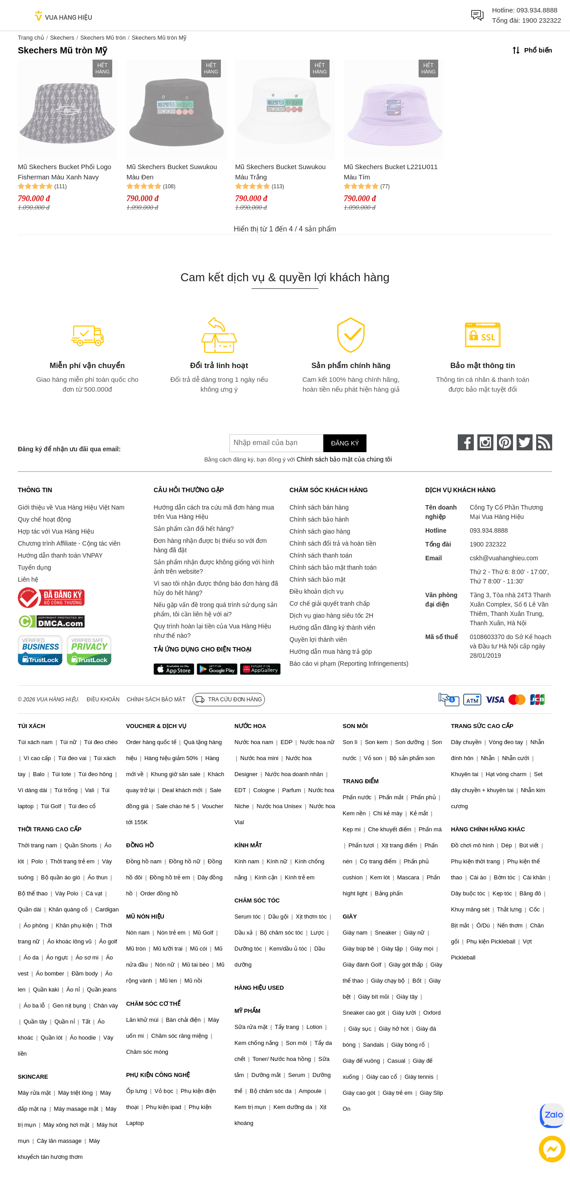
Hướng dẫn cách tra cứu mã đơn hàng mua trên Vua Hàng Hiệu (214, 512)
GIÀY (350, 916)
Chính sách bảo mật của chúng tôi (344, 459)
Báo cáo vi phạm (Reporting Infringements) (348, 663)
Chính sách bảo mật (317, 579)
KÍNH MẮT (248, 845)
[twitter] (525, 442)
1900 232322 (541, 20)
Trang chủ (31, 37)
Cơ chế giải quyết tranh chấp (329, 603)
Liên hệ (28, 579)
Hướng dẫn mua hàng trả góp (330, 651)
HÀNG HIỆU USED (259, 987)
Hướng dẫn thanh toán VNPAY (60, 555)
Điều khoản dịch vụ (316, 591)
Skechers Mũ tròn (103, 37)
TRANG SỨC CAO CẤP (482, 726)
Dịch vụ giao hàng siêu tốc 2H (331, 615)
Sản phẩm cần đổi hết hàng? (194, 528)
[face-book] (466, 442)
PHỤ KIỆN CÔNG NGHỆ (158, 1075)
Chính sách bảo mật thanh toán (333, 567)
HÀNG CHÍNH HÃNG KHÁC (488, 829)
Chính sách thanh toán (320, 555)
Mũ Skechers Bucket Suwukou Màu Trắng (280, 172)
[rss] (544, 442)
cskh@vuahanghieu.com (504, 558)
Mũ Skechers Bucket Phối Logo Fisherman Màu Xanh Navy (64, 172)
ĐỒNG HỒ (140, 845)
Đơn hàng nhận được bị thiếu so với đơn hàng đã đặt (210, 545)
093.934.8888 (537, 10)
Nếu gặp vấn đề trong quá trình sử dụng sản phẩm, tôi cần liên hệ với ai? (215, 609)
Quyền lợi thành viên (318, 639)
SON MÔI (355, 726)
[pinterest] (505, 442)
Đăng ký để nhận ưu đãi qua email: (69, 449)
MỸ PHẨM (247, 1011)
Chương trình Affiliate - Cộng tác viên (69, 543)
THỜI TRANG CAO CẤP (49, 829)
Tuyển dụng (34, 567)
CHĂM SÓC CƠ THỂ (153, 1003)
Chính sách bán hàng (319, 507)
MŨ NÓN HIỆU (145, 916)
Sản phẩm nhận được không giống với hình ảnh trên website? (214, 567)
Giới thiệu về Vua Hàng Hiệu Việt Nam (71, 507)
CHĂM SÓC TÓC (257, 900)
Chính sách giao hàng (319, 531)
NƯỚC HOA (250, 726)
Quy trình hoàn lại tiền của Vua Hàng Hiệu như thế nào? (212, 631)
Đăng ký (345, 443)
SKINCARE (33, 1076)
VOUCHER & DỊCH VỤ (156, 726)
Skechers (62, 37)
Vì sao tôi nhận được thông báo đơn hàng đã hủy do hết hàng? (216, 588)
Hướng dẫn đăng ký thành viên (332, 627)
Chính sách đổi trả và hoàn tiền (332, 543)
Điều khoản (103, 699)
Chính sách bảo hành (319, 519)
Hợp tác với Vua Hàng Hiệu (56, 531)
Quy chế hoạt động (44, 519)
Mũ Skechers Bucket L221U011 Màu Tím (391, 172)
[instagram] (485, 442)
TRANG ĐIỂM (361, 781)
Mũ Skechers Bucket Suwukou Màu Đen (171, 172)
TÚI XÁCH (31, 726)
